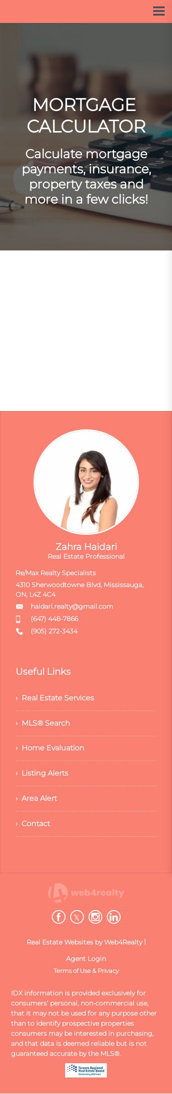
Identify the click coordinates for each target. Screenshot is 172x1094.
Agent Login (86, 959)
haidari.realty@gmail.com (72, 606)
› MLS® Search (43, 723)
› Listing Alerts (42, 773)
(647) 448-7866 (54, 619)
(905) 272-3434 (54, 631)
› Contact (33, 824)
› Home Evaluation (50, 748)
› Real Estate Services (55, 698)
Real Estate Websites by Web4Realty (84, 943)
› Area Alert (36, 798)
